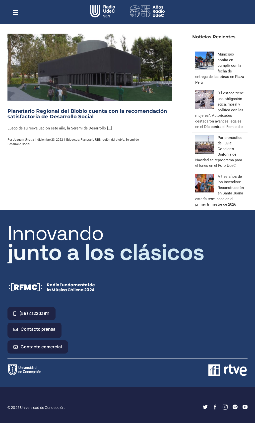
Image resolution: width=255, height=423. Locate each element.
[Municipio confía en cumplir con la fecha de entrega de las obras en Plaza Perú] (204, 54)
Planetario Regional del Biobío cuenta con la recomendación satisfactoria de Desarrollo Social (87, 114)
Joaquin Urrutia (23, 139)
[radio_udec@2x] (102, 6)
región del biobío (113, 139)
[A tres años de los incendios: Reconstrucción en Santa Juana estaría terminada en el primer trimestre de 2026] (204, 176)
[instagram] (225, 407)
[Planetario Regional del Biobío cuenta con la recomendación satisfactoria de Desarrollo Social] (89, 67)
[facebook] (215, 407)
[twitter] (205, 407)
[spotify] (235, 407)
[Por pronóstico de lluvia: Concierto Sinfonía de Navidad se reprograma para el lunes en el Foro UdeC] (204, 137)
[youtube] (245, 407)
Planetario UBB (90, 139)
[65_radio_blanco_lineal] (147, 6)
